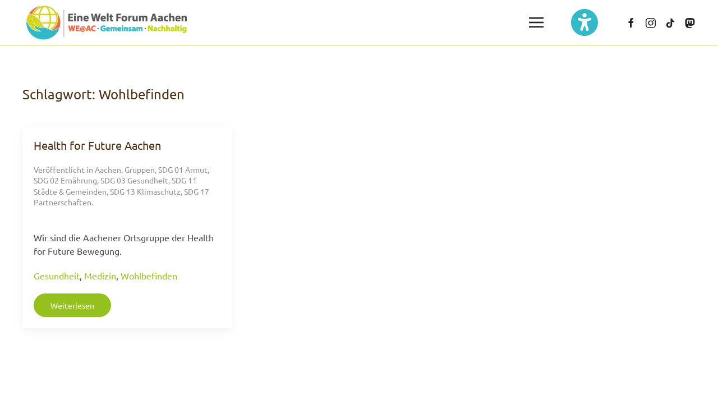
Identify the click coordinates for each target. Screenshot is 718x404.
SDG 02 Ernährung (65, 180)
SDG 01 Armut (183, 169)
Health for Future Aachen (97, 145)
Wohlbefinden (149, 275)
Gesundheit (57, 275)
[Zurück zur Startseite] (106, 22)
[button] (536, 22)
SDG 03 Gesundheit (134, 180)
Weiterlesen (72, 305)
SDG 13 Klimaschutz (145, 191)
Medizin (100, 275)
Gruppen (140, 169)
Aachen (108, 169)
